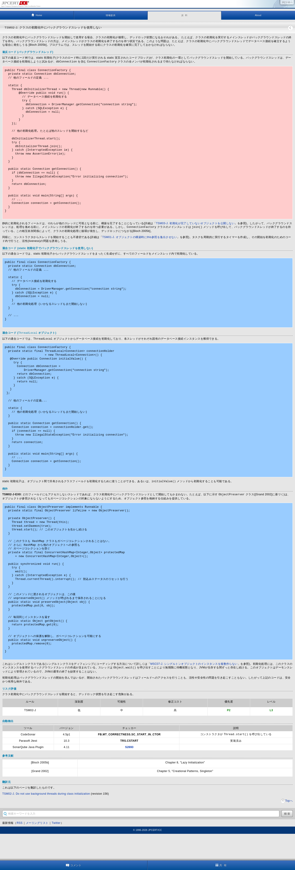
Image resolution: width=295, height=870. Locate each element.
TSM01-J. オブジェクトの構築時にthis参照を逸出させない (139, 245)
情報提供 (110, 15)
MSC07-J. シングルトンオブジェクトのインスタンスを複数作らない (193, 691)
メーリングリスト (37, 849)
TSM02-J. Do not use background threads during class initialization (46, 820)
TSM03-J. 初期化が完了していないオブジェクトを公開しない (195, 231)
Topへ (289, 827)
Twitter (56, 849)
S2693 (129, 773)
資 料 (184, 15)
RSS (19, 849)
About (258, 15)
